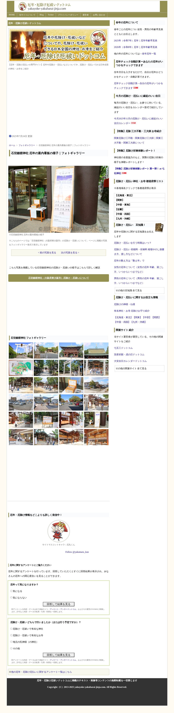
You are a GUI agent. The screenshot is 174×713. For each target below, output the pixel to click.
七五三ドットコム (123, 348)
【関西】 (156, 317)
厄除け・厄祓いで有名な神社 (28, 629)
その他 (16, 648)
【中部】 (146, 317)
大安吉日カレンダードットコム (130, 361)
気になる (17, 591)
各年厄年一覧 (149, 53)
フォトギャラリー (27, 145)
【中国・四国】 (122, 322)
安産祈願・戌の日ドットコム (129, 354)
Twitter (51, 15)
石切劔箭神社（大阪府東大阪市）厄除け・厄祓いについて (58, 278)
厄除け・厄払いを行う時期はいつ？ (132, 243)
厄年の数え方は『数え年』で (129, 260)
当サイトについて (27, 15)
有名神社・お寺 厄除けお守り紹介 (132, 311)
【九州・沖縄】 (138, 322)
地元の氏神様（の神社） (26, 642)
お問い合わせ (99, 15)
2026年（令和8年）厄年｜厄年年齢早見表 (135, 47)
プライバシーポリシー (68, 15)
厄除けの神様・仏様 (124, 304)
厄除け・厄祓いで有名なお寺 (28, 635)
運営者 (86, 15)
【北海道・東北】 (123, 317)
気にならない (20, 597)
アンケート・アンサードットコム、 (64, 609)
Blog (42, 15)
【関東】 (137, 317)
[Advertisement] (58, 308)
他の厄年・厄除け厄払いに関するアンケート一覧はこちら (41, 672)
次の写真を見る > (70, 252)
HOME (12, 15)
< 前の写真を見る (47, 252)
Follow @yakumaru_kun (77, 552)
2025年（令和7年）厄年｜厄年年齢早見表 (135, 40)
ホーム (12, 145)
